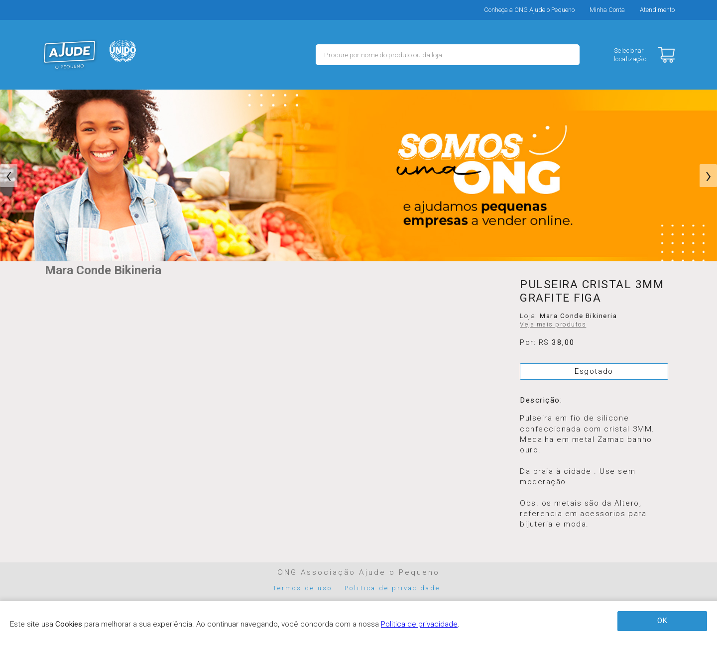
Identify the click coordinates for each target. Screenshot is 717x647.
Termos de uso (303, 588)
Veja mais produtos (553, 324)
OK (662, 620)
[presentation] (8, 175)
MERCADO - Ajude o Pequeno (70, 55)
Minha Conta (607, 9)
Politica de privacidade (392, 588)
